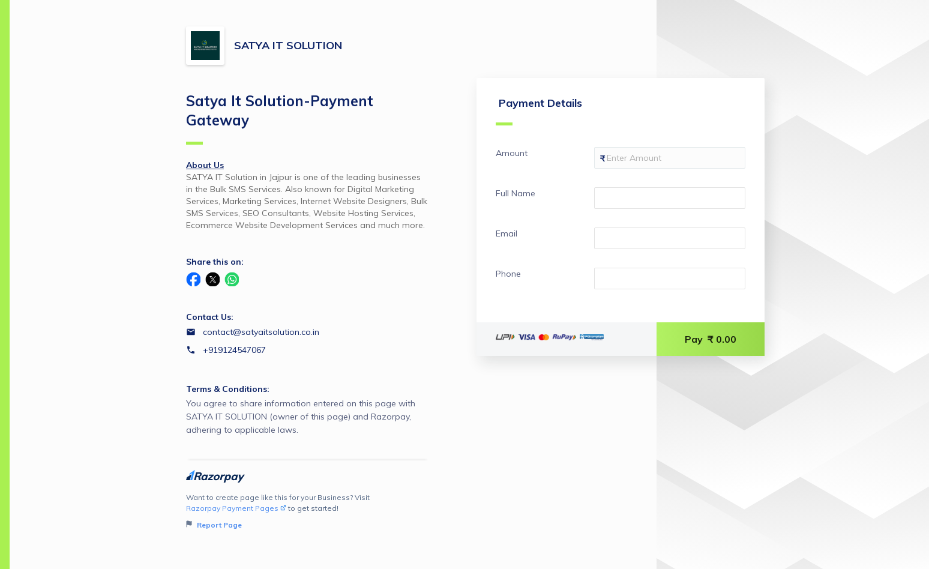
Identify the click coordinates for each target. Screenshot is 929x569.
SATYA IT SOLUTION (288, 45)
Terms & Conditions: (227, 389)
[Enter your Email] (669, 238)
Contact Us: (209, 317)
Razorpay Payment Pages (236, 508)
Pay (710, 339)
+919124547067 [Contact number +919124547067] (234, 350)
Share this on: (215, 261)
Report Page (214, 524)
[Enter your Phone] (669, 278)
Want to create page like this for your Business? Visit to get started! (307, 512)
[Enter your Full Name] (669, 198)
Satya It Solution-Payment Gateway (279, 118)
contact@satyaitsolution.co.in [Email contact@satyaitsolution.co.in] (261, 332)
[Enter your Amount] (669, 158)
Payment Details (539, 110)
